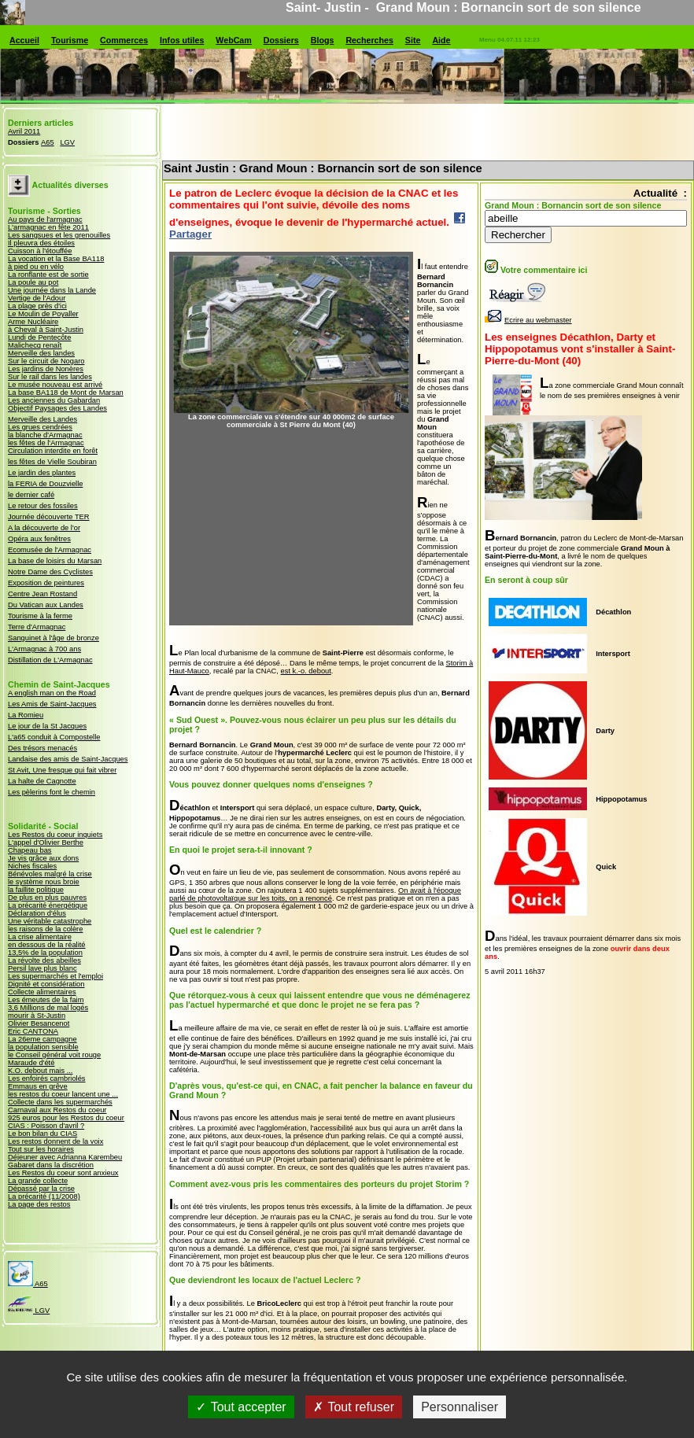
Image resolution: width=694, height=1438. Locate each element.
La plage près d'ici (37, 306)
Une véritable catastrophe (49, 921)
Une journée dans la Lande (52, 290)
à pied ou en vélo (36, 267)
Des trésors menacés (42, 748)
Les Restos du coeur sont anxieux (63, 1173)
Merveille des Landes (42, 419)
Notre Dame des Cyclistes (50, 572)
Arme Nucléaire (33, 322)
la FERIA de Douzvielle (45, 484)
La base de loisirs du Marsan (55, 561)
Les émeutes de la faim (45, 1000)
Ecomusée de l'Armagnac (49, 550)
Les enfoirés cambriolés (47, 1078)
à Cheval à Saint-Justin (45, 330)
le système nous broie (43, 882)
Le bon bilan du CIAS (42, 1133)
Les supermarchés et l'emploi (55, 976)
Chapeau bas (30, 850)
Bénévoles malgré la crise (50, 874)
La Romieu (25, 715)
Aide (441, 40)
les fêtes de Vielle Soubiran (52, 462)
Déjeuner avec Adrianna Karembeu (65, 1157)
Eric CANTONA (33, 1031)
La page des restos (39, 1204)
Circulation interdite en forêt (53, 451)
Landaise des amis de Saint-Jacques (67, 759)
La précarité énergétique (47, 905)
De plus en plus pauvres (47, 898)
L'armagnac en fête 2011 (48, 227)
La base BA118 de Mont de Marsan (66, 392)
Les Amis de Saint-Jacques (52, 704)
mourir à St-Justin (36, 1016)
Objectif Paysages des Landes (57, 408)
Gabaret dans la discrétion (51, 1165)
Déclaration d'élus (37, 913)
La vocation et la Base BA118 (56, 259)
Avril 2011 (24, 131)
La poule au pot (33, 282)
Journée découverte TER (49, 517)
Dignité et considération (46, 984)
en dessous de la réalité (47, 945)
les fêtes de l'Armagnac (46, 443)
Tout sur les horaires (41, 1149)
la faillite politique (36, 890)
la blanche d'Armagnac (45, 435)
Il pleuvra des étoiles (41, 243)
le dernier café (31, 495)
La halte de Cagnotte (42, 781)
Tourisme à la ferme (40, 616)
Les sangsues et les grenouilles (59, 235)
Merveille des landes (41, 353)
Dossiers (281, 40)
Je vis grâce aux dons (43, 858)
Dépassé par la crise (41, 1189)
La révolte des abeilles (44, 960)
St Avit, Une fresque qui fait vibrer (62, 770)
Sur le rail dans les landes (50, 377)
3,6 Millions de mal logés (48, 1008)
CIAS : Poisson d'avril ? (46, 1126)
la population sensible (43, 1047)
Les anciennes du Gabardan (54, 400)
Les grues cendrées (40, 427)
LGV (67, 142)
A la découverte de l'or (44, 528)
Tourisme (69, 40)
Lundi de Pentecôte (39, 337)
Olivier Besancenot (38, 1023)
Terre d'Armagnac (36, 627)
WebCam (233, 40)
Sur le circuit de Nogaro (46, 361)
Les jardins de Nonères (45, 369)
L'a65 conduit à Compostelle (54, 737)
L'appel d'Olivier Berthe (45, 842)
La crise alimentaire (40, 937)
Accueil (24, 40)
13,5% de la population (45, 953)
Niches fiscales (32, 866)
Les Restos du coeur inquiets (55, 835)
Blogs (322, 40)
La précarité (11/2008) (44, 1196)
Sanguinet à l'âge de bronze (53, 638)
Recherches (369, 40)
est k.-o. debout (306, 671)
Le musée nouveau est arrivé (55, 385)
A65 (47, 142)
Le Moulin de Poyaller (43, 314)
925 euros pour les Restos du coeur (66, 1118)
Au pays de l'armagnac (45, 219)
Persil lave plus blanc (42, 968)
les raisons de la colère (45, 929)
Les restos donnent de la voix (55, 1141)
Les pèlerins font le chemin (51, 792)
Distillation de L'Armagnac (50, 660)
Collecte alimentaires (42, 992)
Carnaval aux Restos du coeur (57, 1110)
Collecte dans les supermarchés (60, 1102)
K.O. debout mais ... (40, 1071)
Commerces (124, 40)
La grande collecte (38, 1181)
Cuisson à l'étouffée (40, 251)
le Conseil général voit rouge (54, 1055)
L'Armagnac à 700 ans (44, 649)
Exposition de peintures (46, 583)
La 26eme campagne (42, 1039)
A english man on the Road (52, 693)
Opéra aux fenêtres (39, 539)
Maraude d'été (31, 1063)
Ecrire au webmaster (528, 320)
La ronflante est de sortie (48, 274)
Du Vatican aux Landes (45, 605)
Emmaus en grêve (38, 1086)
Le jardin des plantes (42, 473)
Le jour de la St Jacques (47, 726)
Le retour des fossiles (43, 506)
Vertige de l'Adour (36, 298)
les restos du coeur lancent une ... (63, 1094)
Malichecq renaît (34, 345)
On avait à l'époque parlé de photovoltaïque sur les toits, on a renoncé (315, 894)
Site (413, 40)
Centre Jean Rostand (42, 594)
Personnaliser (459, 1407)
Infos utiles (182, 40)
